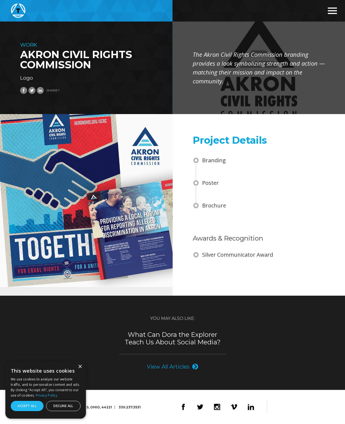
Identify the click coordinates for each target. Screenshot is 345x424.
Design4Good (284, 407)
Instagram (217, 407)
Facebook (183, 407)
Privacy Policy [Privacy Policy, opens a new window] (46, 395)
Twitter (200, 407)
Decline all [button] (63, 406)
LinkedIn (251, 407)
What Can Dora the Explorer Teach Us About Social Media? (173, 338)
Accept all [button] (27, 406)
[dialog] (45, 390)
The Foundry (310, 407)
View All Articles (168, 366)
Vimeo (234, 407)
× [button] (80, 367)
